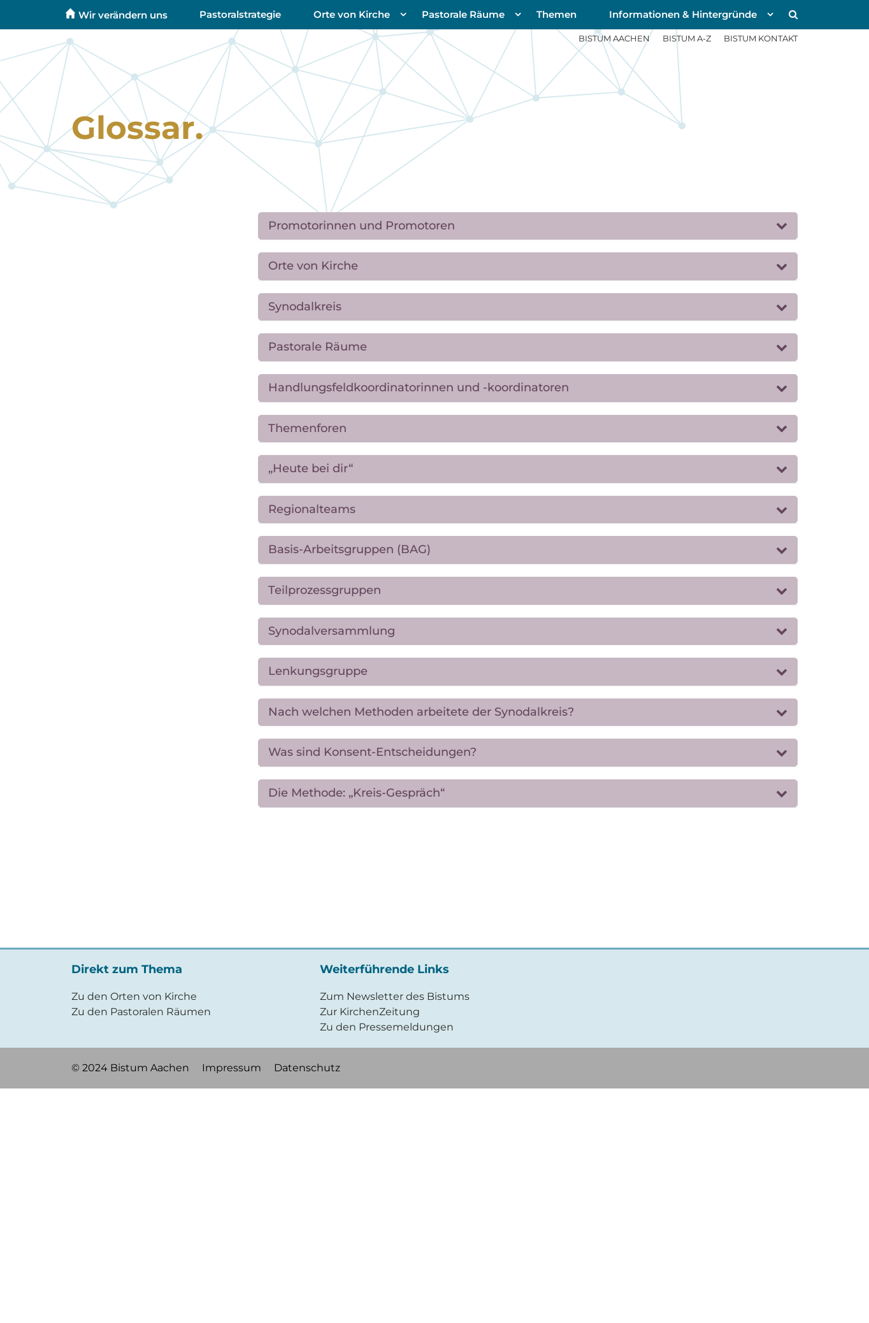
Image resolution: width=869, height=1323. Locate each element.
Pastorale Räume (317, 347)
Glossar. (137, 127)
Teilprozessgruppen (324, 590)
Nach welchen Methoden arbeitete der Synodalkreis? (421, 712)
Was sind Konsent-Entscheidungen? (372, 752)
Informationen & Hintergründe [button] (683, 14)
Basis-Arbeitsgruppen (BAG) (349, 549)
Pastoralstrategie (240, 14)
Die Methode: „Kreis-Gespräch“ (356, 793)
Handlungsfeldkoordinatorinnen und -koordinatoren (418, 387)
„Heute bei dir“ (310, 468)
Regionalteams (312, 509)
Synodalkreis (304, 307)
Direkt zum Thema (126, 969)
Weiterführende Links (384, 969)
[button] (792, 14)
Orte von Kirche (313, 266)
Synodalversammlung (331, 631)
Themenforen (307, 428)
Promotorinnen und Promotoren (361, 226)
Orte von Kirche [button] (351, 14)
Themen (556, 14)
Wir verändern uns (123, 14)
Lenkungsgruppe (318, 671)
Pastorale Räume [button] (463, 14)
